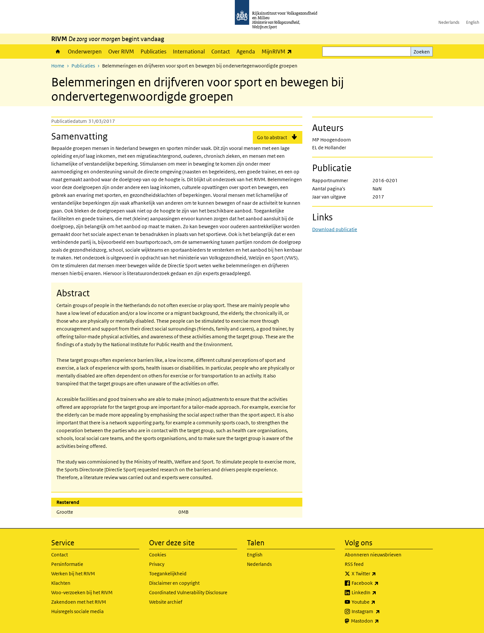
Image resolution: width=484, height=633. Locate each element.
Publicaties (153, 51)
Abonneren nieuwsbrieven (373, 555)
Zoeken (422, 52)
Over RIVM (121, 51)
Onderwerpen (85, 51)
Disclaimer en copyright (174, 583)
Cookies (157, 555)
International (189, 51)
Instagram (380, 611)
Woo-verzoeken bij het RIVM (82, 592)
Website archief (165, 602)
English (472, 22)
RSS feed (354, 564)
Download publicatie (334, 229)
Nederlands (449, 22)
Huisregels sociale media (77, 611)
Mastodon (379, 621)
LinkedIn (378, 592)
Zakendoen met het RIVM (78, 602)
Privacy (156, 564)
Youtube (378, 602)
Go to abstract (272, 137)
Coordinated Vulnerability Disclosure (188, 592)
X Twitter (378, 574)
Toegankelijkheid (168, 573)
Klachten (60, 583)
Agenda (245, 51)
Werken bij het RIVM (73, 573)
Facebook (379, 583)
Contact (220, 51)
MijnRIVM (278, 51)
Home (58, 51)
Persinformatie (67, 564)
